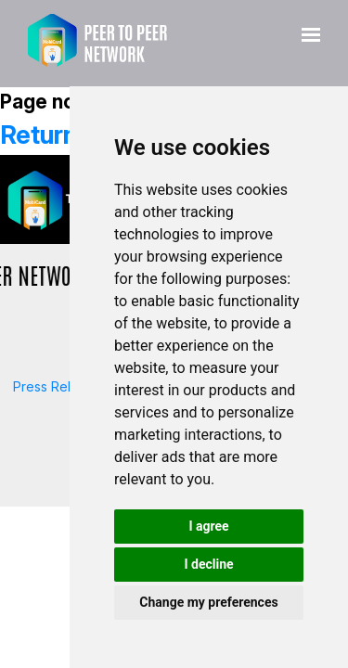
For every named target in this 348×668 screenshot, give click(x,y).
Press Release (57, 386)
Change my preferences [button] (208, 602)
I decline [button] (208, 564)
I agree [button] (208, 526)
